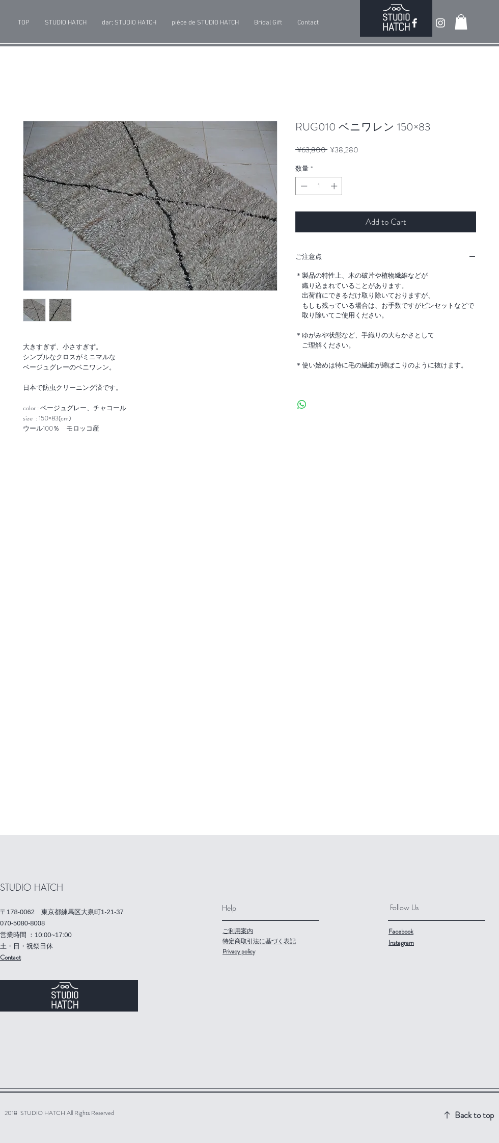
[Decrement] (303, 186)
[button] (461, 22)
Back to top (474, 1115)
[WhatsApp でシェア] (302, 404)
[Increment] (335, 186)
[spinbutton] (319, 186)
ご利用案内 (238, 931)
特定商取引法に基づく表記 (259, 941)
